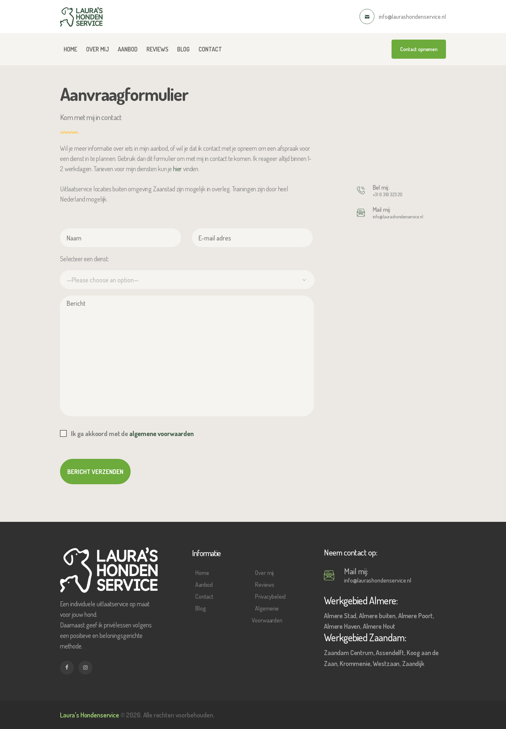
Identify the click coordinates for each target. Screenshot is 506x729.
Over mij (264, 572)
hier (177, 168)
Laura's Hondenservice (89, 715)
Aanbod (204, 584)
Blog (200, 608)
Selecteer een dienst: (84, 258)
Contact (204, 596)
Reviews (264, 584)
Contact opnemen (418, 49)
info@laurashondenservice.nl (398, 216)
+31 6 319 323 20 (388, 194)
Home (202, 572)
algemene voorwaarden (161, 433)
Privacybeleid (270, 596)
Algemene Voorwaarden (267, 614)
